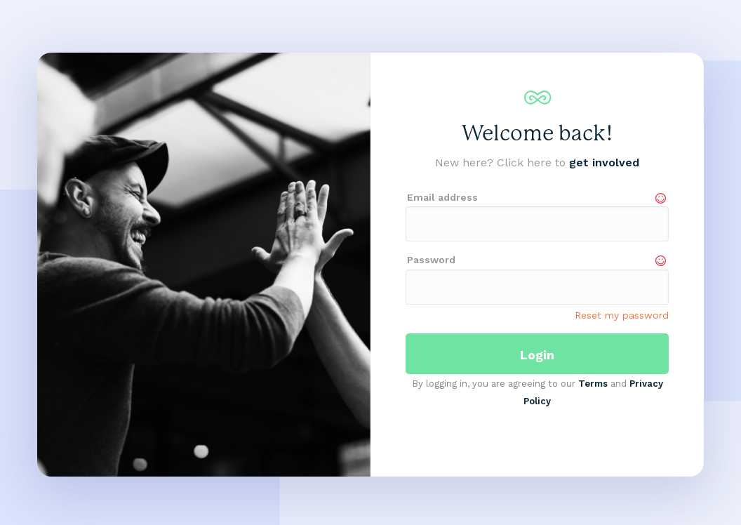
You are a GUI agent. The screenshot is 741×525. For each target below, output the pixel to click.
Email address (442, 197)
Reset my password (622, 315)
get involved (604, 162)
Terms (593, 383)
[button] (65, 265)
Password (431, 259)
